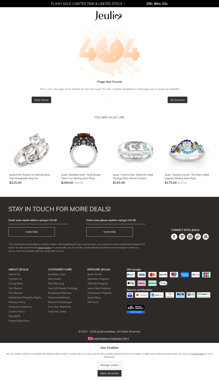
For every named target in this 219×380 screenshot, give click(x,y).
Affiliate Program (97, 283)
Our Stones (15, 288)
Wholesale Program (99, 292)
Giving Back (16, 283)
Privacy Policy (17, 302)
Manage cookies (109, 365)
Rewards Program (98, 278)
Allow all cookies (109, 373)
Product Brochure (19, 320)
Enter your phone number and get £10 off (111, 220)
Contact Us (15, 278)
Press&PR (14, 316)
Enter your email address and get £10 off (33, 220)
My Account (177, 100)
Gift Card (92, 302)
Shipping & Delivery (60, 292)
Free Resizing (56, 283)
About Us (14, 274)
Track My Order (57, 311)
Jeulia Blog (93, 297)
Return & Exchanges (60, 302)
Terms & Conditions (20, 306)
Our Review (16, 292)
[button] (109, 338)
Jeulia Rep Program (99, 288)
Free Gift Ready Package (63, 288)
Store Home (41, 100)
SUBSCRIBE (31, 232)
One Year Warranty (59, 306)
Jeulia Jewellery (105, 331)
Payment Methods (59, 297)
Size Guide (54, 278)
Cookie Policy (17, 311)
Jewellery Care (56, 274)
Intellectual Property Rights (25, 297)
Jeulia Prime (94, 274)
